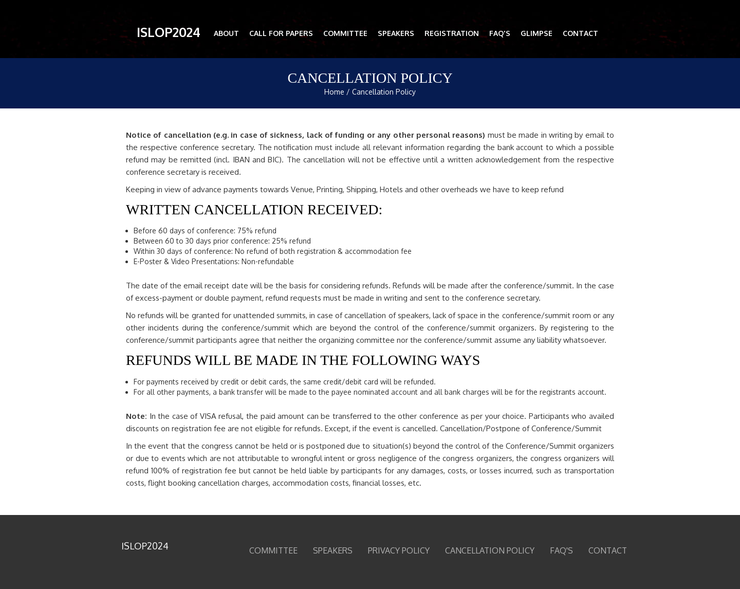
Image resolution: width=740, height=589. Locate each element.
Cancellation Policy (384, 91)
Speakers (396, 33)
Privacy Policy (399, 550)
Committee (345, 33)
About (226, 33)
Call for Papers (281, 33)
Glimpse (536, 33)
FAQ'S (499, 33)
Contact (580, 33)
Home (334, 91)
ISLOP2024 (168, 32)
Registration (451, 33)
